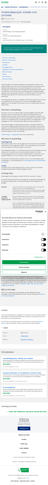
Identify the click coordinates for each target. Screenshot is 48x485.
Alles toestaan (24, 262)
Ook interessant (6, 76)
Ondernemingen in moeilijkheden (10, 134)
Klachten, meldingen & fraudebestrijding (24, 461)
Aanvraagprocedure (7, 67)
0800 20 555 (24, 333)
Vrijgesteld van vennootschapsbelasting (12, 69)
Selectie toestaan (24, 267)
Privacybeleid (15, 481)
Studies (24, 439)
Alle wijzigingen (25, 21)
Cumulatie (4, 65)
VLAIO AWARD (24, 448)
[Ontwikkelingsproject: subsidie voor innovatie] (24, 362)
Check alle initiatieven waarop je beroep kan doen (28, 412)
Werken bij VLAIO (24, 435)
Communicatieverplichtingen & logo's (24, 457)
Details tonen (39, 257)
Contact (4, 74)
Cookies (32, 481)
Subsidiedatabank (23, 7)
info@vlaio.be (24, 336)
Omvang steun (6, 62)
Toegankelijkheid (25, 481)
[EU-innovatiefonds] (24, 391)
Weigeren (24, 272)
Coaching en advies (7, 79)
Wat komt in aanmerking (8, 60)
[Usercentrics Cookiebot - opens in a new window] (35, 212)
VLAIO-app (24, 444)
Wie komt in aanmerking (8, 58)
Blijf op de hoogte (7, 72)
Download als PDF (9, 19)
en (39, 2)
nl (36, 2)
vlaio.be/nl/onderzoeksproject (28, 339)
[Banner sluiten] (45, 211)
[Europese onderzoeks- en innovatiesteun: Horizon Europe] (24, 377)
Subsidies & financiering (11, 7)
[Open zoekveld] (42, 2)
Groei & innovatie (14, 49)
